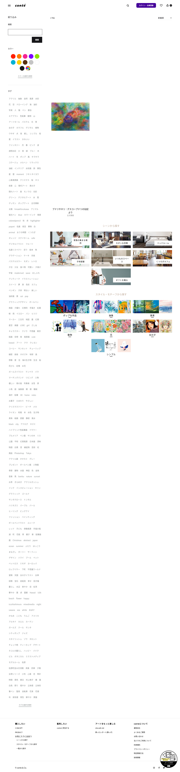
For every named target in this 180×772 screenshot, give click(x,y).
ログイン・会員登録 (146, 5)
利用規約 (137, 745)
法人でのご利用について (142, 740)
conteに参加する (63, 728)
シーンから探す (22, 740)
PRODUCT (19, 732)
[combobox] (165, 18)
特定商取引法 (138, 753)
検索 (37, 39)
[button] (70, 315)
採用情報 (137, 757)
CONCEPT (19, 728)
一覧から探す (21, 748)
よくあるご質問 (139, 732)
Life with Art (99, 728)
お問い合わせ (138, 736)
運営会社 (137, 728)
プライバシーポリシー (142, 749)
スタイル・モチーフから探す (26, 744)
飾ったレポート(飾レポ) (103, 732)
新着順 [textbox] (161, 17)
